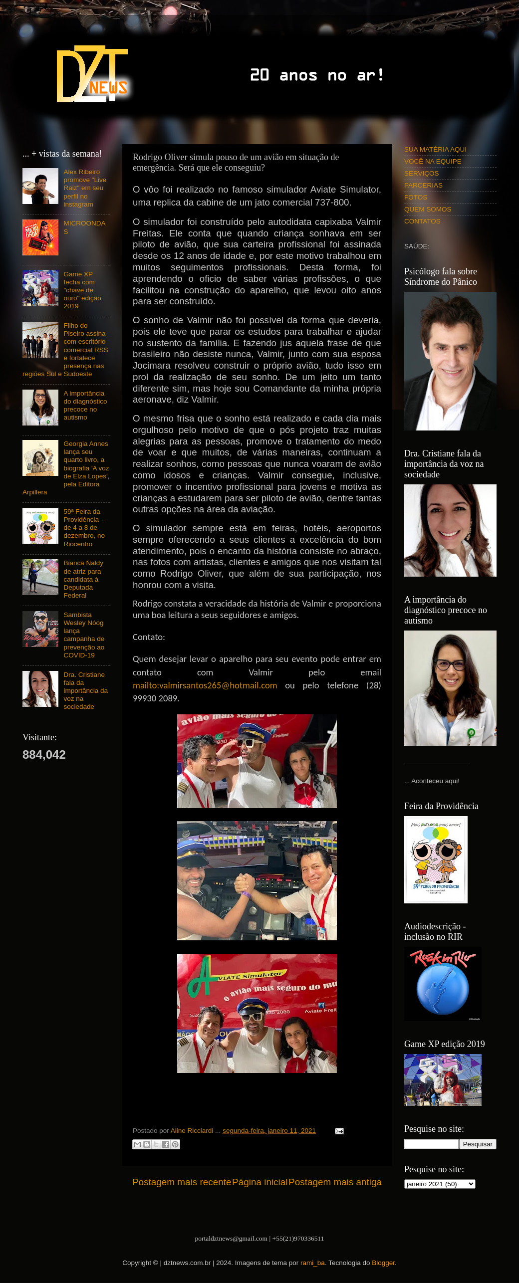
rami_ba (312, 1263)
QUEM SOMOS (428, 209)
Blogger (383, 1263)
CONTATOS (422, 221)
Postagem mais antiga (335, 1182)
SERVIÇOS (421, 173)
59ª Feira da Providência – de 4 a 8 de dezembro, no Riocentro (84, 528)
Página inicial (259, 1182)
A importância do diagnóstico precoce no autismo (85, 406)
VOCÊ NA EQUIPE (433, 161)
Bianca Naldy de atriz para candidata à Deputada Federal (83, 579)
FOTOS (415, 197)
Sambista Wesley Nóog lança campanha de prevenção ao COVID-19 (83, 635)
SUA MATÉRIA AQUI (435, 149)
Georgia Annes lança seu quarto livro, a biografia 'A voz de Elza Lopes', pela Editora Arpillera (65, 468)
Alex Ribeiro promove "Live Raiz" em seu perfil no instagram (84, 188)
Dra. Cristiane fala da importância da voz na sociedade (85, 691)
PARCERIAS (423, 185)
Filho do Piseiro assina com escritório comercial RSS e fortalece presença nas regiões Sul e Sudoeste (65, 350)
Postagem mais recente (181, 1182)
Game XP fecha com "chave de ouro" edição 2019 (82, 290)
